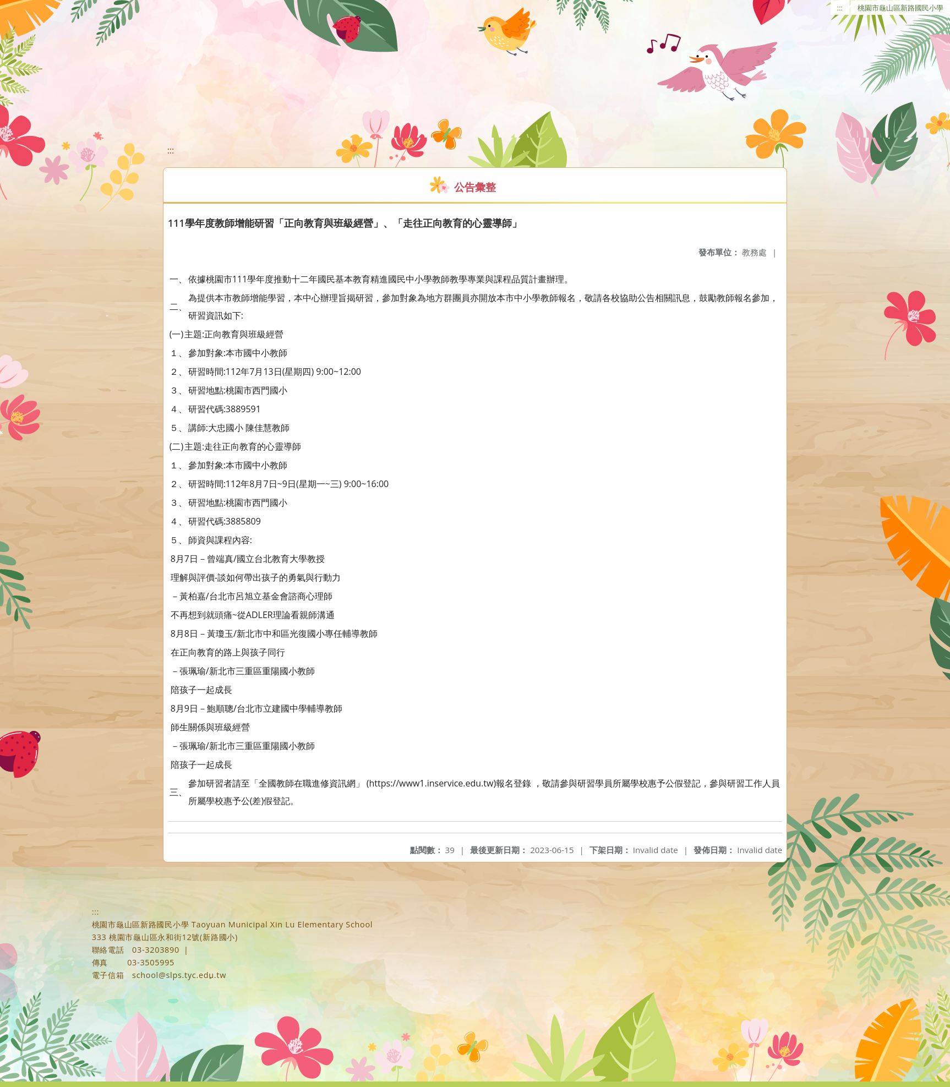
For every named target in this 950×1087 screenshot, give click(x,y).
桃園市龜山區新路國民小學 (900, 8)
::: (840, 8)
